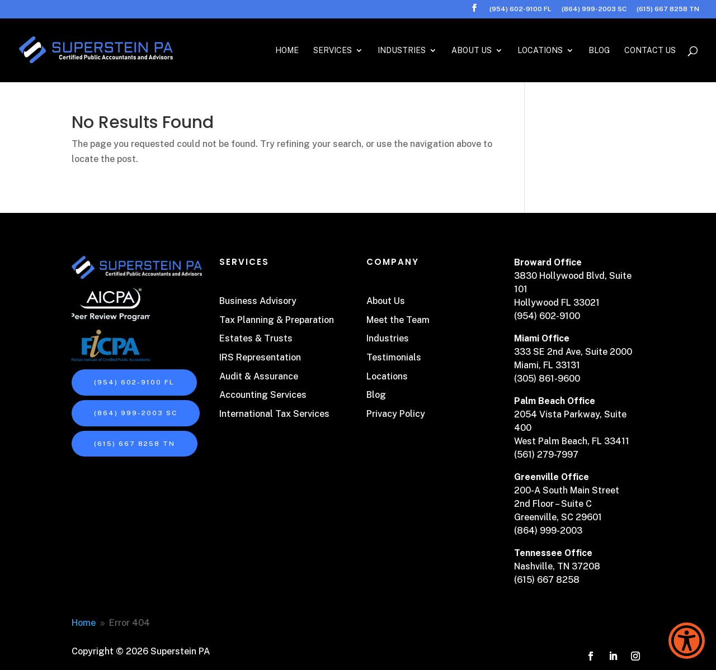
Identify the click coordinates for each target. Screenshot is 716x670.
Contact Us (650, 50)
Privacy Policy (395, 413)
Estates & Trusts (256, 338)
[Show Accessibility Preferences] (686, 641)
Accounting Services (263, 394)
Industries (402, 50)
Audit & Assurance (258, 376)
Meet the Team (398, 320)
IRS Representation (260, 357)
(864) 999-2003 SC (594, 9)
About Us (471, 50)
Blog (599, 50)
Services (332, 50)
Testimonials (393, 357)
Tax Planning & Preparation (276, 320)
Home (287, 50)
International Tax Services (274, 413)
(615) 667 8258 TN (668, 9)
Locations (540, 50)
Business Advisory (257, 301)
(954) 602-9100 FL (520, 9)
